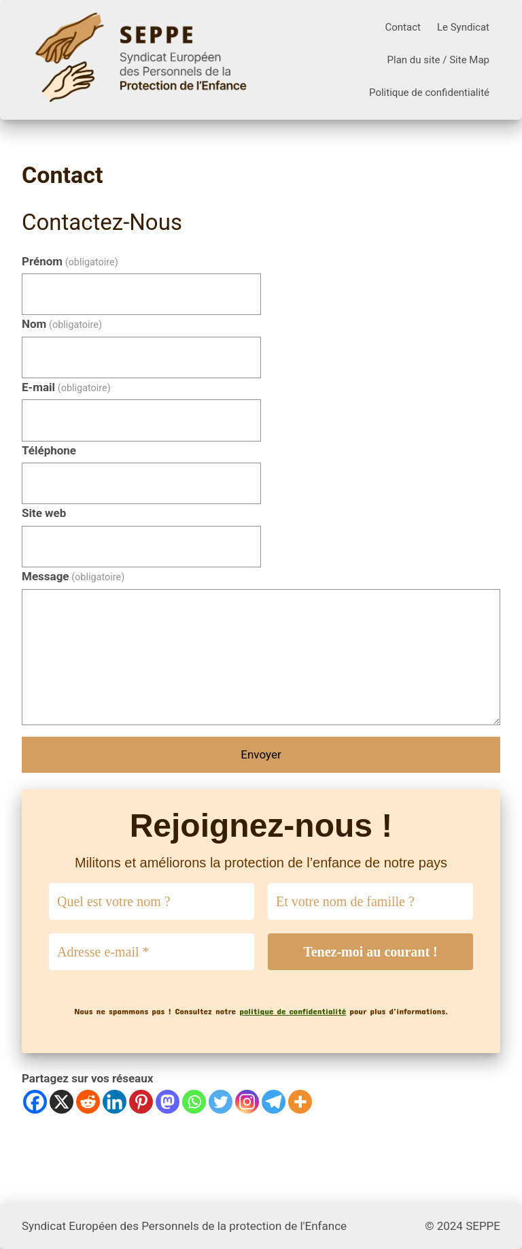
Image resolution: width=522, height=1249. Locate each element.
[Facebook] (35, 1102)
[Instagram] (247, 1102)
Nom (62, 324)
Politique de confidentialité (429, 92)
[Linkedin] (114, 1102)
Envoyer (261, 754)
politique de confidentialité (292, 1010)
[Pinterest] (141, 1102)
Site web (44, 513)
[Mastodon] (167, 1102)
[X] (61, 1102)
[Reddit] (88, 1102)
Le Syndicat (463, 27)
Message (73, 576)
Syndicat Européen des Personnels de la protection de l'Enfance (184, 1226)
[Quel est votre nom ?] (151, 901)
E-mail (66, 387)
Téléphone (49, 450)
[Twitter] (220, 1102)
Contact (402, 27)
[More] (300, 1102)
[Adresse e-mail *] (151, 951)
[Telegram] (273, 1102)
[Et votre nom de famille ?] (370, 901)
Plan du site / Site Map (438, 60)
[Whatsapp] (194, 1102)
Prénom (70, 261)
